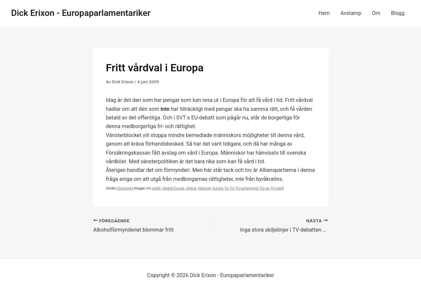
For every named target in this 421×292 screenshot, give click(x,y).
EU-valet (277, 188)
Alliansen (204, 188)
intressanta (125, 188)
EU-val (264, 188)
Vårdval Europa (173, 188)
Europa (218, 188)
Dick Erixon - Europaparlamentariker (81, 13)
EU (227, 188)
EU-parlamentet (247, 188)
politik (156, 188)
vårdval (191, 188)
